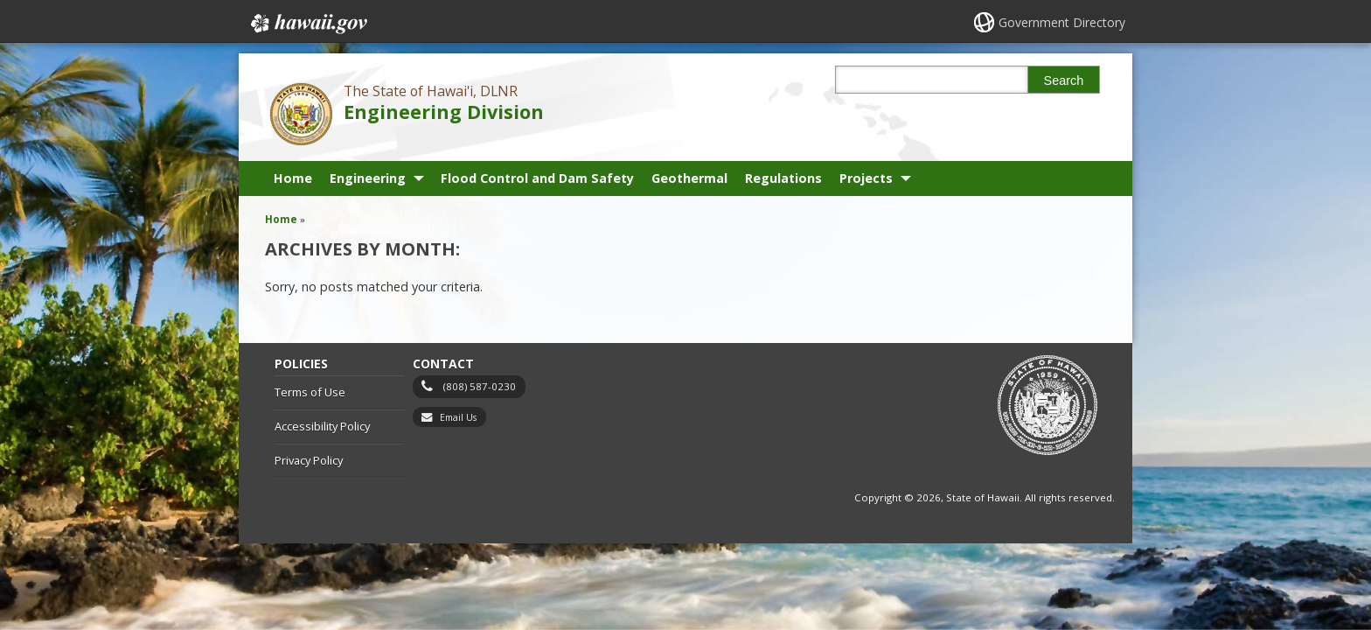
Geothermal (689, 178)
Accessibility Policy (322, 426)
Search (1064, 81)
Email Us (458, 417)
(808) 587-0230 (479, 386)
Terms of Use (310, 392)
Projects (866, 178)
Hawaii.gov (307, 23)
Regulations (783, 178)
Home (293, 178)
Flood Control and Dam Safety (537, 178)
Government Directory (1062, 22)
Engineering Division (444, 111)
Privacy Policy (309, 460)
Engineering (368, 178)
